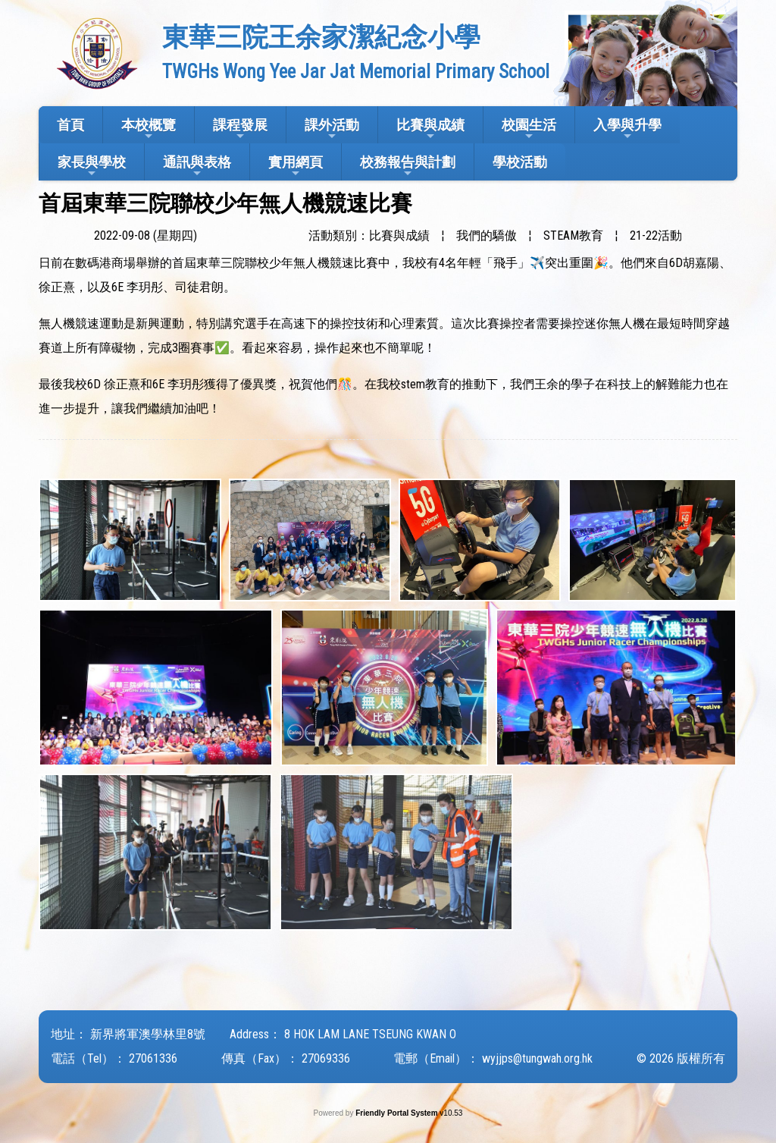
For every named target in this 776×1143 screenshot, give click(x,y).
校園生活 (529, 129)
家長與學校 (92, 166)
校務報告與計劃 (407, 166)
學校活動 (520, 162)
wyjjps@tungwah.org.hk (537, 1058)
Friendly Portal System (397, 1113)
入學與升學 (627, 129)
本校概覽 (148, 129)
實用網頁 (295, 166)
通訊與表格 (197, 166)
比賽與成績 (430, 129)
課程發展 (240, 129)
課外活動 (332, 129)
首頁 (70, 125)
